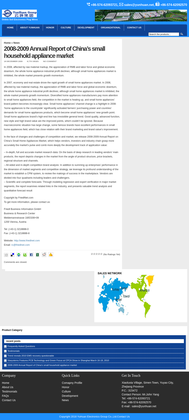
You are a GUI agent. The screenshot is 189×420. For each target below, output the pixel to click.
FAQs (5, 395)
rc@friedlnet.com (20, 245)
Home (10, 27)
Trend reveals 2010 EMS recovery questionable (30, 355)
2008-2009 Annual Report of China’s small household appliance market (42, 365)
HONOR (50, 27)
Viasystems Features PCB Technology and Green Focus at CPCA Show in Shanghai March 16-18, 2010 (58, 360)
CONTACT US (134, 27)
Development (86, 27)
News (16, 43)
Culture (66, 27)
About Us (7, 387)
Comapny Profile (72, 382)
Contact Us (9, 400)
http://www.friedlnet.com (27, 240)
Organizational (110, 27)
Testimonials (13, 351)
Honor (65, 387)
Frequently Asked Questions (21, 346)
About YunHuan (30, 27)
